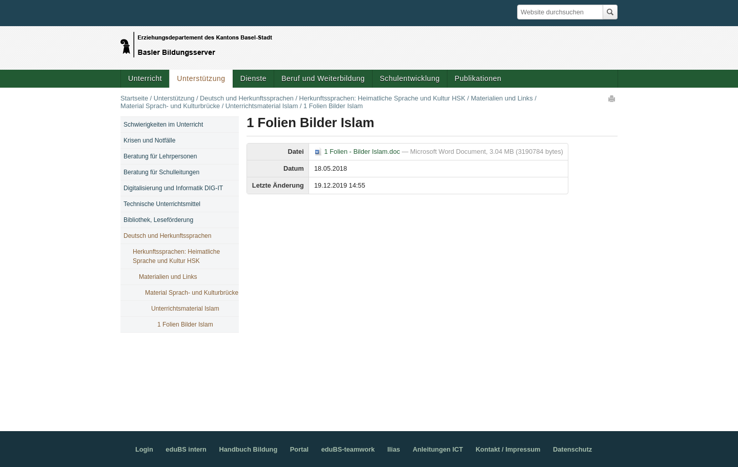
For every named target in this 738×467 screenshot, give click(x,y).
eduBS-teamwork (348, 449)
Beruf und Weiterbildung (323, 78)
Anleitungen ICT (438, 449)
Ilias (393, 449)
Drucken (612, 98)
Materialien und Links (502, 98)
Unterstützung (201, 78)
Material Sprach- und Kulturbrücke (170, 106)
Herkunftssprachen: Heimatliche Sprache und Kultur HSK (382, 98)
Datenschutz (572, 449)
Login (144, 449)
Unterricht (145, 78)
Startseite (134, 98)
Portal (299, 449)
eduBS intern (186, 449)
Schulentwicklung (410, 78)
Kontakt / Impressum (508, 449)
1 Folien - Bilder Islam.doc (358, 151)
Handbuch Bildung (248, 449)
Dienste (253, 78)
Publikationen (478, 78)
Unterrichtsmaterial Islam (261, 106)
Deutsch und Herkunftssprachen (247, 98)
